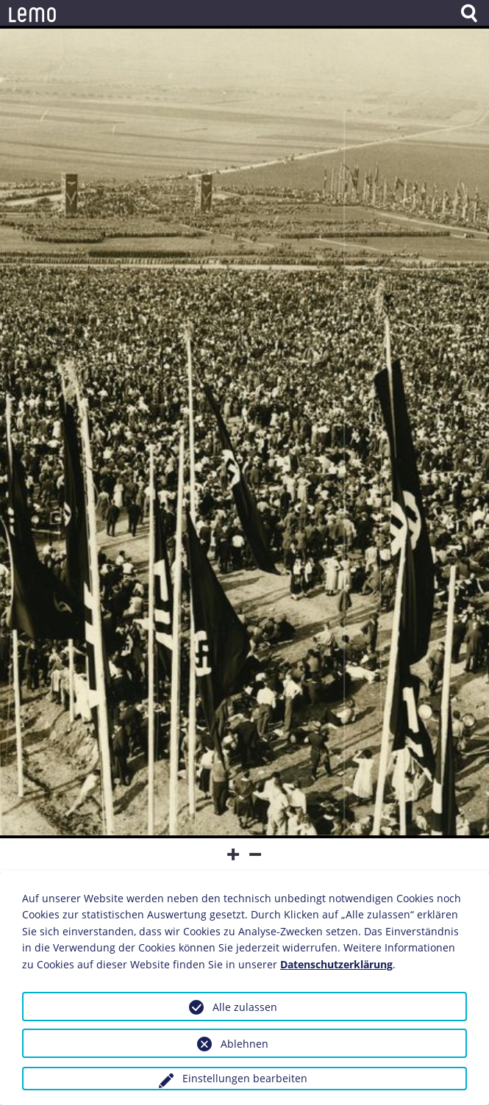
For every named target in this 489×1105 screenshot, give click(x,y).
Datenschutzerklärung (336, 964)
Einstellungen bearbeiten (244, 1078)
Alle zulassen (245, 1007)
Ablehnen (244, 1044)
